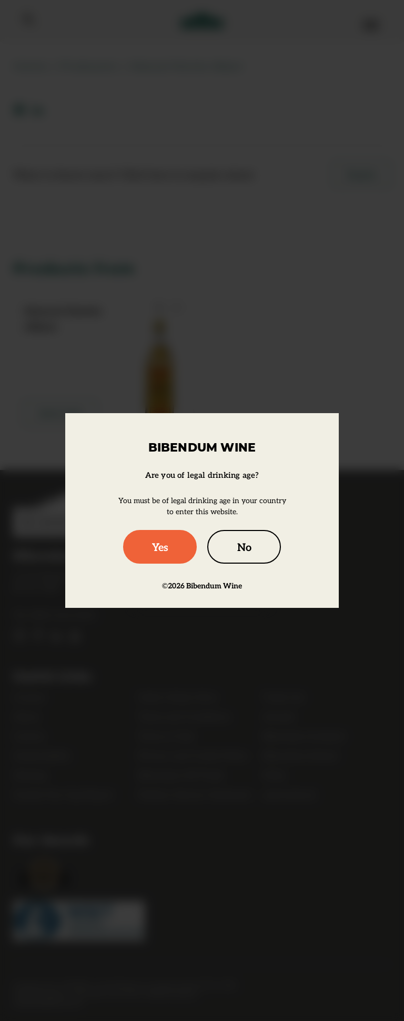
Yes (160, 547)
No (244, 547)
